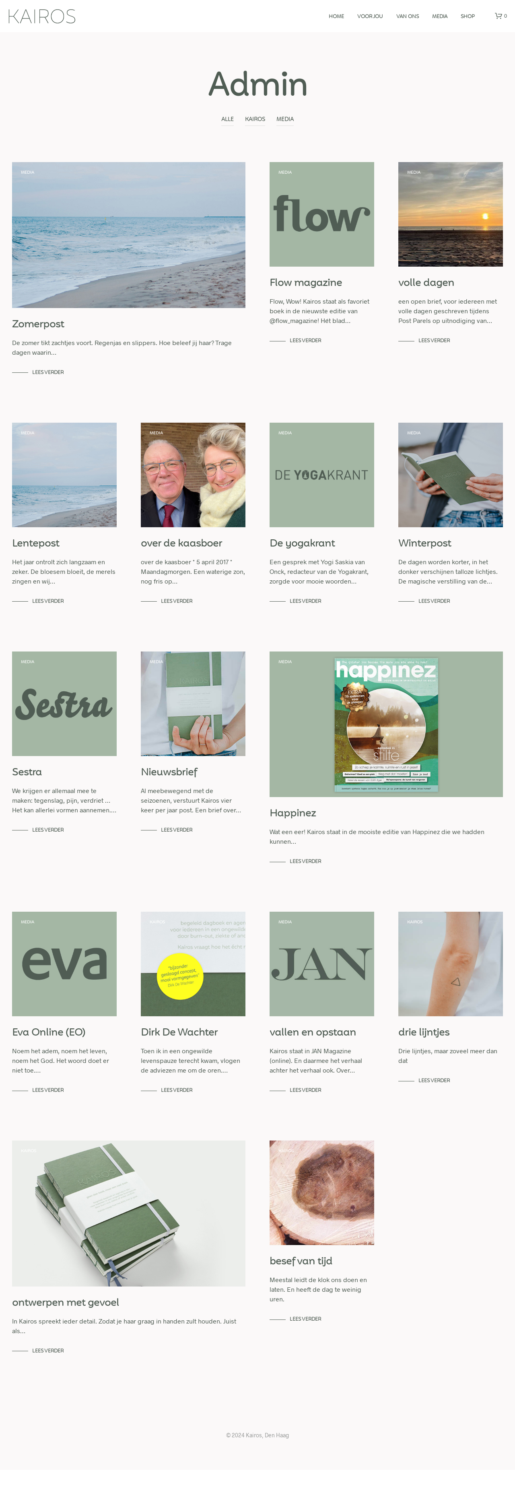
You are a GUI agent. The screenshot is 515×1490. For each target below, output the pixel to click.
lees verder (48, 376)
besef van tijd (301, 1282)
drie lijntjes (423, 1049)
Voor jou (370, 16)
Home (336, 16)
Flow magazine (306, 287)
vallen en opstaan (313, 1049)
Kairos (255, 119)
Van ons (407, 16)
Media (285, 119)
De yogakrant (302, 552)
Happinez (293, 826)
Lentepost (35, 552)
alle (227, 119)
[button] (501, 16)
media (439, 16)
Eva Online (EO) (48, 1049)
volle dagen (426, 287)
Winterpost (424, 552)
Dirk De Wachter (179, 1049)
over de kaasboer (181, 552)
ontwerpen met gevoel (65, 1323)
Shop (468, 16)
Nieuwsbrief (169, 785)
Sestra (27, 785)
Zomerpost (38, 329)
